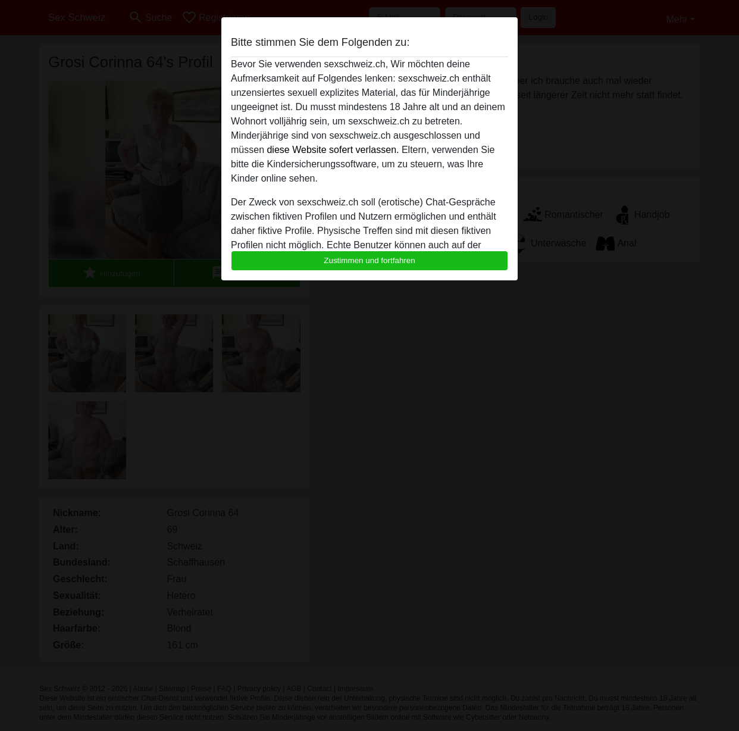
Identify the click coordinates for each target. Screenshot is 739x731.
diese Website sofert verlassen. (333, 150)
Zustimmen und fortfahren (369, 260)
